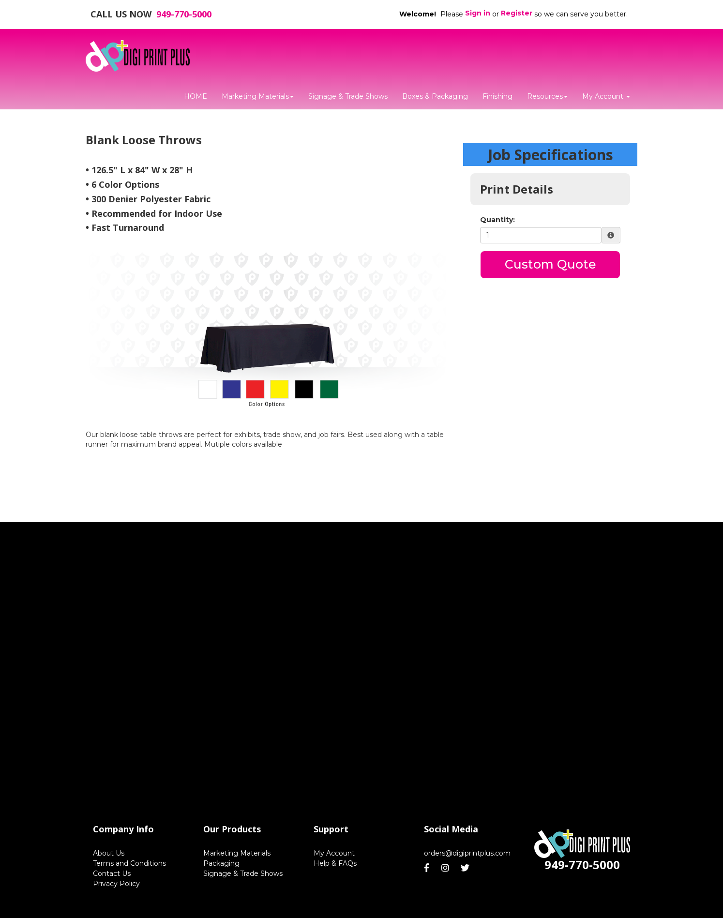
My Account (334, 853)
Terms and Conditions (129, 863)
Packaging (221, 863)
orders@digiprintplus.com (467, 853)
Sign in (477, 13)
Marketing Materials (258, 96)
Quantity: (497, 219)
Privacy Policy (116, 883)
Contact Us (112, 873)
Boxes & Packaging (435, 96)
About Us (108, 853)
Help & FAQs (335, 863)
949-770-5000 (183, 14)
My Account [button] (606, 96)
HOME (195, 96)
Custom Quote (550, 264)
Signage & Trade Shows (348, 96)
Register (516, 13)
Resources (547, 96)
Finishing (497, 96)
